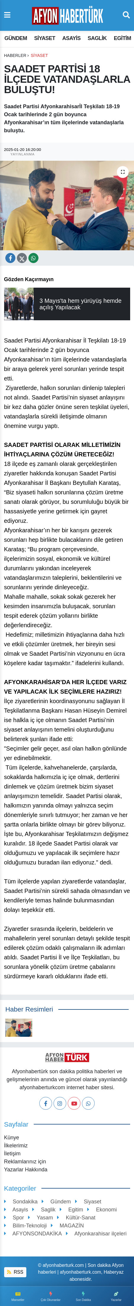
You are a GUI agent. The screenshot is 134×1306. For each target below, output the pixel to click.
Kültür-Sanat (76, 1218)
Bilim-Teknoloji (25, 1226)
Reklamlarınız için (25, 1162)
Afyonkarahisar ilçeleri (96, 1234)
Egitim (122, 38)
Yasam (40, 1218)
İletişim (12, 1154)
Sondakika (21, 1202)
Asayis (71, 38)
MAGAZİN (67, 1226)
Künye (11, 1138)
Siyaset (44, 38)
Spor (14, 1218)
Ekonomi (102, 1210)
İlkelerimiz (16, 1146)
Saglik (97, 38)
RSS (15, 1272)
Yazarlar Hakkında (26, 1170)
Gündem (15, 38)
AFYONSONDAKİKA (33, 1234)
